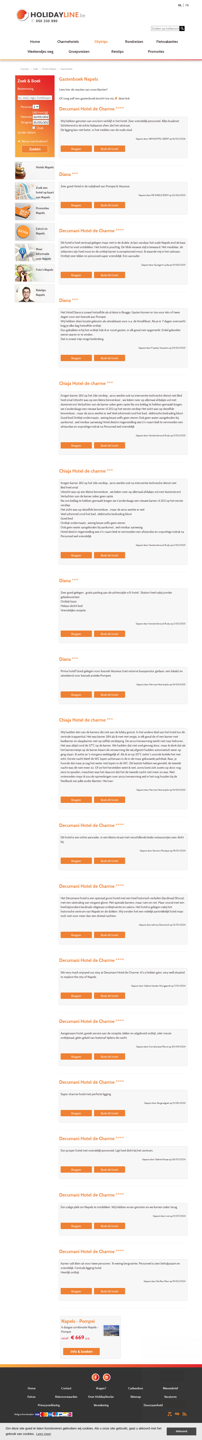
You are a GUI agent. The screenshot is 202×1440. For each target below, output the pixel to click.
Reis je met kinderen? (35, 141)
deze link (124, 98)
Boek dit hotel (109, 149)
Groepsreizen (79, 51)
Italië (35, 68)
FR (187, 5)
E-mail (172, 1388)
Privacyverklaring (49, 1405)
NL (180, 5)
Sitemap (135, 1396)
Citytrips (101, 41)
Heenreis (26, 116)
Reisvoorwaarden (66, 1396)
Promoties (156, 51)
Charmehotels (68, 41)
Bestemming (25, 88)
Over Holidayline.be (101, 1396)
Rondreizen (134, 41)
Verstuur (172, 1403)
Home (35, 41)
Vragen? (101, 1388)
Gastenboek (66, 68)
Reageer (76, 149)
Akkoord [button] (181, 1431)
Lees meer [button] (43, 1434)
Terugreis (26, 122)
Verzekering (101, 1405)
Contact (66, 1388)
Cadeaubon (135, 1388)
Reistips (117, 51)
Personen (26, 107)
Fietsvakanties (167, 41)
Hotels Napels (49, 68)
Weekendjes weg (40, 51)
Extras (31, 1396)
